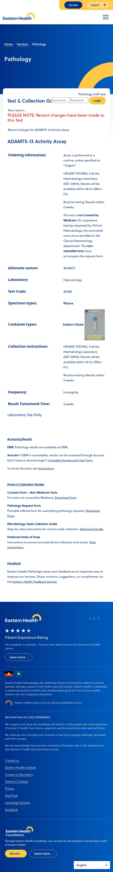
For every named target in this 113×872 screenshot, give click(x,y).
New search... (16, 110)
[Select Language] (92, 865)
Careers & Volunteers (19, 774)
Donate (73, 5)
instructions (46, 468)
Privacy (9, 788)
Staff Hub (11, 795)
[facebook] (90, 619)
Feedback (11, 809)
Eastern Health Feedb (27, 582)
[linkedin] (98, 619)
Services (22, 44)
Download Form (65, 498)
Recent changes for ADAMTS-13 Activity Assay (38, 130)
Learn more (17, 657)
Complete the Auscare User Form (70, 460)
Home (8, 44)
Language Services (17, 802)
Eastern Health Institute (20, 767)
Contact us (12, 760)
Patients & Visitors (16, 781)
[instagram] (94, 619)
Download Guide (91, 529)
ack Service (49, 582)
